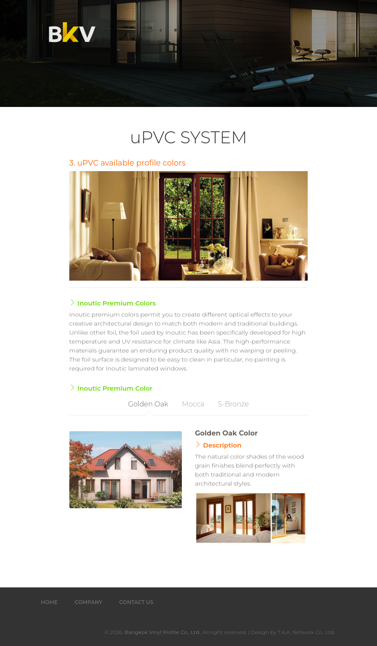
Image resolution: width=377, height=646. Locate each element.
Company (88, 602)
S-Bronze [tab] (233, 404)
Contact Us (136, 602)
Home (49, 602)
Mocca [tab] (193, 404)
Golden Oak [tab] (148, 404)
